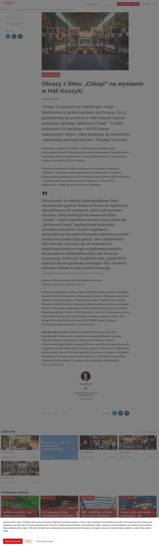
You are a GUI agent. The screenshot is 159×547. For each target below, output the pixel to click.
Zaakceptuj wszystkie (13, 541)
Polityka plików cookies (44, 541)
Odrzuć (28, 541)
